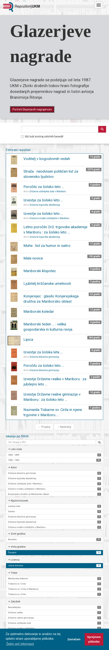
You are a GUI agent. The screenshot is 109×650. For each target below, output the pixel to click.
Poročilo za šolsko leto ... (43, 186)
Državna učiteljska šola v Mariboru (48, 191)
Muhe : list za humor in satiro (46, 245)
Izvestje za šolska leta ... (43, 352)
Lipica (28, 339)
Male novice (33, 258)
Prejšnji (44, 426)
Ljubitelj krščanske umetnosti (47, 283)
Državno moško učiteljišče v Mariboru (49, 218)
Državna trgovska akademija (45, 205)
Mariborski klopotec (39, 271)
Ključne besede (19, 500)
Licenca (15, 559)
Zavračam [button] (74, 639)
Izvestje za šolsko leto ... (43, 200)
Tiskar (14, 572)
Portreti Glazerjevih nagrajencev (32, 109)
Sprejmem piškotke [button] (94, 639)
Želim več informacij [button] (20, 644)
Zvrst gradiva (18, 533)
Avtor (14, 467)
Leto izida (16, 449)
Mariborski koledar (38, 311)
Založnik (15, 601)
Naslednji (64, 426)
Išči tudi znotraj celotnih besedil (42, 136)
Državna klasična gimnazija (44, 357)
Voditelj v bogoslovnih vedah (46, 158)
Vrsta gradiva (18, 546)
